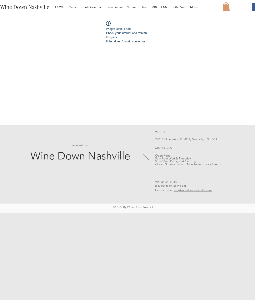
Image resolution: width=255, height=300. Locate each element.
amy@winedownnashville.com (193, 190)
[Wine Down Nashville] (24, 7)
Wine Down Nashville (80, 155)
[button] (226, 6)
